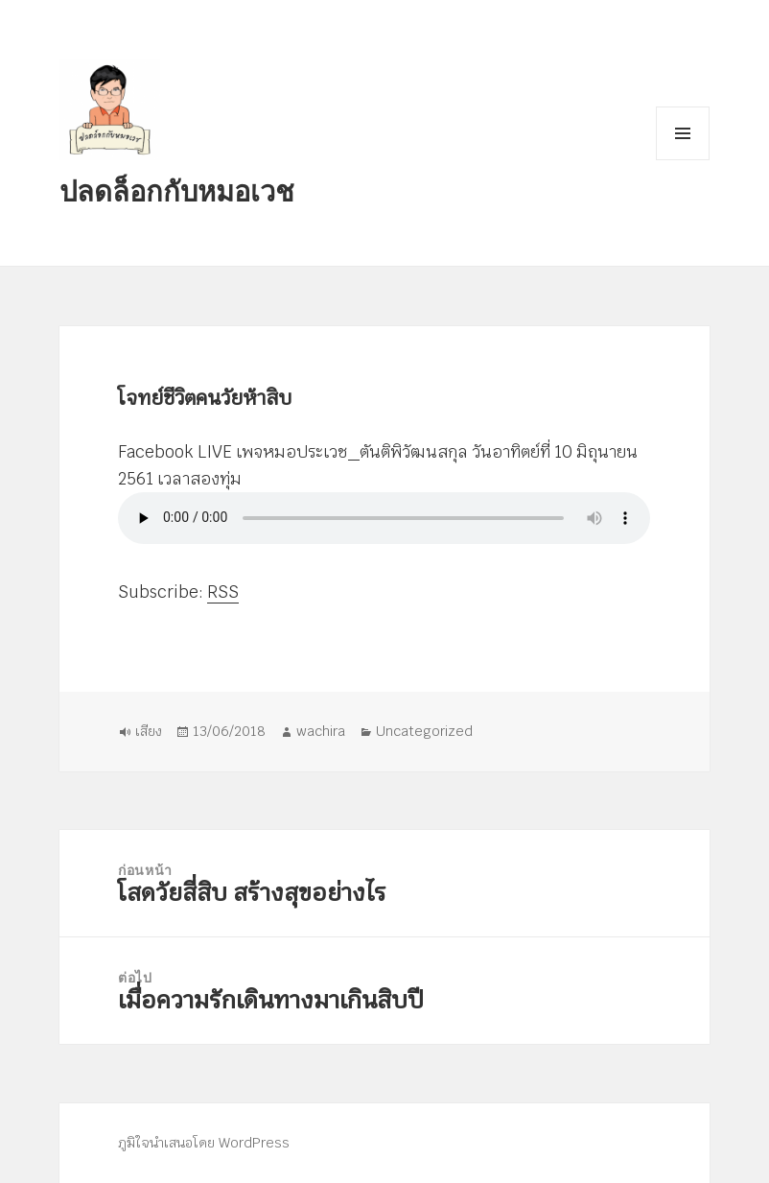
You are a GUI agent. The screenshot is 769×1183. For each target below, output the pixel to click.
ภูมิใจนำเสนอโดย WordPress (204, 1142)
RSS (223, 592)
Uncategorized (424, 731)
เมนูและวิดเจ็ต (683, 133)
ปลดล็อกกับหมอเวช (176, 190)
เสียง (148, 731)
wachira (320, 731)
